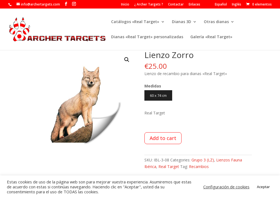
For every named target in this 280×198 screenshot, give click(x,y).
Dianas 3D (181, 22)
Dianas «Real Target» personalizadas (147, 37)
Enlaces (194, 5)
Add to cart (163, 138)
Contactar (176, 5)
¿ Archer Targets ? (148, 5)
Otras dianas (216, 22)
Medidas (152, 86)
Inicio (125, 5)
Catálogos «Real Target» (135, 22)
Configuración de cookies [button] (226, 186)
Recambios (199, 166)
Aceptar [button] (263, 186)
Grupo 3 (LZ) (202, 160)
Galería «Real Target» (211, 37)
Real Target (168, 166)
